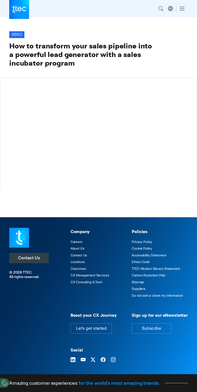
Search (161, 9)
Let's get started (91, 328)
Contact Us (29, 258)
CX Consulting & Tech (86, 282)
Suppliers (139, 289)
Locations (78, 262)
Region (170, 9)
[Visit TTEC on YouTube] (83, 359)
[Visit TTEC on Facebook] (103, 359)
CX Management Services (90, 275)
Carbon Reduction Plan (148, 275)
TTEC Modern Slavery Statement (156, 269)
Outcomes (78, 269)
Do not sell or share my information (157, 295)
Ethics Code (141, 262)
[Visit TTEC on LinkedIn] (73, 359)
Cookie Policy (142, 248)
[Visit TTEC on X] (93, 359)
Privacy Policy (142, 242)
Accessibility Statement (149, 255)
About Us (77, 248)
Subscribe (151, 328)
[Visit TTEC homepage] (19, 237)
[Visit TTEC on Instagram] (113, 359)
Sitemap (138, 282)
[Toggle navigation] (182, 9)
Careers (76, 242)
